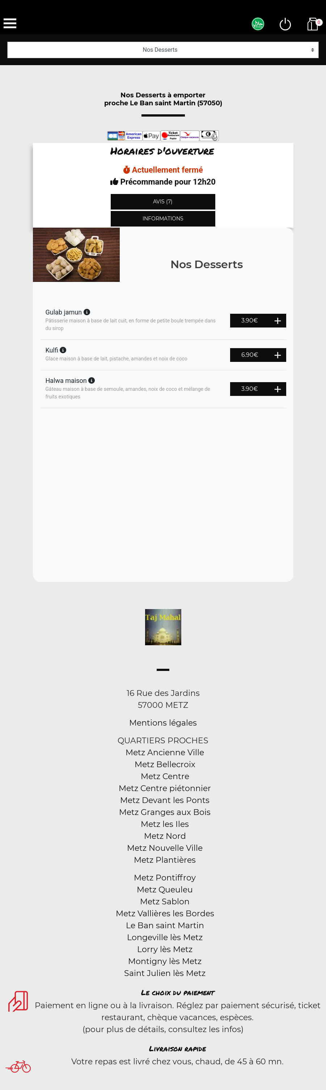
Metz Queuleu (165, 890)
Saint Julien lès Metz (165, 973)
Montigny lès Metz (165, 961)
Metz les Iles (165, 824)
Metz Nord (165, 836)
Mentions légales (163, 723)
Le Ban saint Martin (165, 925)
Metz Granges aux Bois (165, 812)
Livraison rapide (177, 1048)
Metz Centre (165, 776)
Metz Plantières (165, 860)
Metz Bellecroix (165, 764)
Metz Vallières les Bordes (165, 913)
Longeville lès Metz (165, 937)
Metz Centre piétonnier (165, 788)
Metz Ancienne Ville (165, 752)
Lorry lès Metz (164, 949)
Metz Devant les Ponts (164, 800)
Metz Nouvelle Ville (165, 848)
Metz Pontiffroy (165, 878)
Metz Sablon (165, 902)
